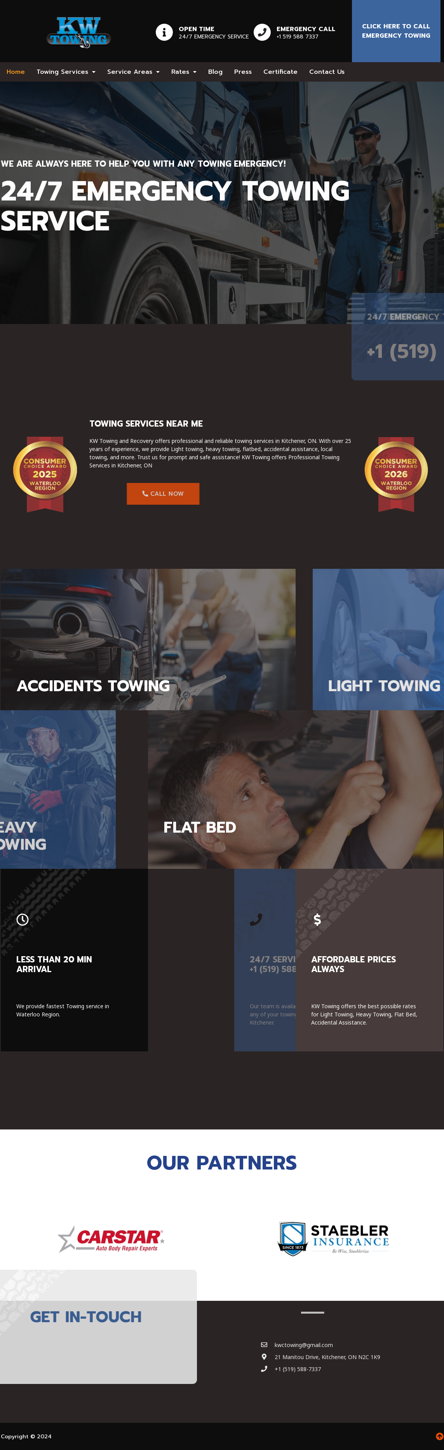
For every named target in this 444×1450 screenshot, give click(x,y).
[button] (66, 72)
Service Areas (133, 72)
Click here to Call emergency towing (396, 31)
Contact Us (327, 72)
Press (243, 72)
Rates (184, 72)
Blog (215, 72)
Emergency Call (306, 29)
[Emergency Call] (262, 32)
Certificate (280, 72)
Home (16, 72)
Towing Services (66, 72)
